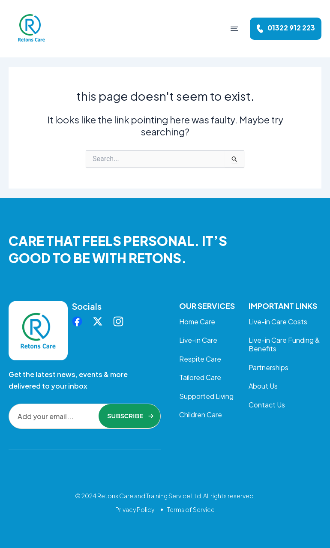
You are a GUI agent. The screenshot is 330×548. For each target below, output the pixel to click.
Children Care (200, 415)
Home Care (197, 321)
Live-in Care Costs (278, 321)
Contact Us (267, 405)
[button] (234, 29)
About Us (263, 386)
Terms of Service (191, 509)
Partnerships (268, 367)
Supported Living (206, 396)
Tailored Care (200, 378)
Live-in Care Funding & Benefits (284, 344)
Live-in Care (198, 340)
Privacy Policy (134, 509)
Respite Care (200, 359)
